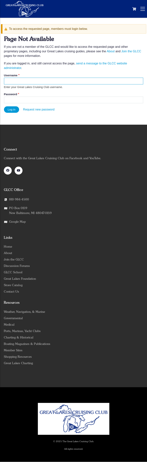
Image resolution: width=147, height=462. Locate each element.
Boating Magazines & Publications (27, 344)
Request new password (38, 109)
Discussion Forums (17, 266)
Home (8, 247)
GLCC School (13, 272)
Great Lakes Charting (18, 363)
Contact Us (11, 292)
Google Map (17, 222)
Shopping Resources (18, 357)
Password (10, 94)
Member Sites (13, 350)
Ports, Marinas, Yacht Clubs (22, 331)
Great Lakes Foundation (20, 279)
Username (11, 75)
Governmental (13, 318)
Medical (9, 325)
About (111, 51)
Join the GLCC (131, 51)
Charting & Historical (18, 337)
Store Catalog (13, 285)
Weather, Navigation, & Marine (24, 312)
